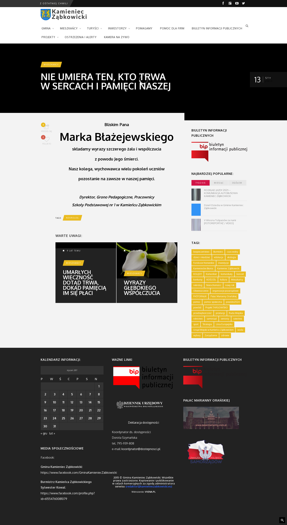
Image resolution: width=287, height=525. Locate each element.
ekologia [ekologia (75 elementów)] (231, 257)
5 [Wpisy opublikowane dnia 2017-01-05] (72, 394)
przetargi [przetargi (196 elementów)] (220, 313)
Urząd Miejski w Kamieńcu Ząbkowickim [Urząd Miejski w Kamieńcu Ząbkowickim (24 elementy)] (213, 329)
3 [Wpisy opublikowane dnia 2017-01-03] (54, 394)
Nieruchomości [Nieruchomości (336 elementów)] (213, 285)
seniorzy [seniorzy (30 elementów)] (225, 318)
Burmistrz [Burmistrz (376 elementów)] (218, 251)
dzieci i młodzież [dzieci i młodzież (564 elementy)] (201, 257)
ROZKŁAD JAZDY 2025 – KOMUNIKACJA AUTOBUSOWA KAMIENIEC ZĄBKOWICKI (221, 193)
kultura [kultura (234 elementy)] (223, 279)
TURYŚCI (93, 28)
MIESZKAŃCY (69, 28)
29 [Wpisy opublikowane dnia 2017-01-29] (99, 418)
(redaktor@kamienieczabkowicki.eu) (149, 486)
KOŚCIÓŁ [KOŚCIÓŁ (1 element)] (211, 279)
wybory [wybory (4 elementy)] (197, 335)
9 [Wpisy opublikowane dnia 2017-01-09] (45, 402)
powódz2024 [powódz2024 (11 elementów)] (233, 302)
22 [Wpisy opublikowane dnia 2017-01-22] (99, 410)
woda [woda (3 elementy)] (240, 329)
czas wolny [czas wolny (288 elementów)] (232, 251)
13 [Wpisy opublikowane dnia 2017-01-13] (81, 402)
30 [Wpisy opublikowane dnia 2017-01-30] (45, 426)
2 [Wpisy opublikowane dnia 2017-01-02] (45, 394)
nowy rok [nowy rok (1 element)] (229, 285)
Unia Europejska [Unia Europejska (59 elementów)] (224, 324)
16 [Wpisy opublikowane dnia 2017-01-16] (45, 410)
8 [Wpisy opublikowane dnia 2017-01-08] (99, 394)
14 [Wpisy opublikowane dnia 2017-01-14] (90, 402)
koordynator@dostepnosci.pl (141, 449)
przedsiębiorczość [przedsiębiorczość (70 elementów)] (202, 313)
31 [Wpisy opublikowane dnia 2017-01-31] (54, 426)
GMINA (46, 28)
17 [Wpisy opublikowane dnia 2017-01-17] (54, 410)
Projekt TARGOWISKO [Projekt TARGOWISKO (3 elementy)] (216, 307)
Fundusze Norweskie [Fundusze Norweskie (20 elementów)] (203, 262)
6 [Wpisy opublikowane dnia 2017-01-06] (81, 394)
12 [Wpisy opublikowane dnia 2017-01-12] (72, 402)
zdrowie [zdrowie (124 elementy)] (225, 335)
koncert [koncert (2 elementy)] (240, 274)
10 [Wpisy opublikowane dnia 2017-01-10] (54, 402)
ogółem (237, 183)
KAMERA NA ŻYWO (116, 37)
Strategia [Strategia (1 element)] (207, 324)
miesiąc (219, 183)
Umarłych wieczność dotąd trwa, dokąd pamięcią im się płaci (84, 282)
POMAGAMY (144, 28)
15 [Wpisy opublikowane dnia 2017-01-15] (99, 402)
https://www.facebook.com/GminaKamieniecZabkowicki (79, 472)
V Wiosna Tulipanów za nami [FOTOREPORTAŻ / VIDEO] (220, 222)
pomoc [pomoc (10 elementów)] (196, 302)
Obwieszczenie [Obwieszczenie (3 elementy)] (200, 290)
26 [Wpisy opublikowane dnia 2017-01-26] (72, 418)
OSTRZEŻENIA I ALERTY (81, 37)
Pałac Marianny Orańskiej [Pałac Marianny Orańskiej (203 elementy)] (224, 296)
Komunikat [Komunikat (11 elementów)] (211, 274)
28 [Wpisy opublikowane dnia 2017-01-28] (90, 418)
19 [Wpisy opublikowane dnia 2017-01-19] (72, 410)
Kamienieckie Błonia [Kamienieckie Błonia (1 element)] (203, 268)
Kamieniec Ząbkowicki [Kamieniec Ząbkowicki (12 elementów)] (228, 268)
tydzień (201, 183)
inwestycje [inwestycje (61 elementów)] (223, 262)
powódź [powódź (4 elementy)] (197, 307)
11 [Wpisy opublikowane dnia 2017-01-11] (63, 402)
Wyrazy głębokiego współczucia (142, 288)
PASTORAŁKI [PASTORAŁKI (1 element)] (199, 296)
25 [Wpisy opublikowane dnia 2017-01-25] (63, 418)
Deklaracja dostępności (143, 422)
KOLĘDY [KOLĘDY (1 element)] (197, 274)
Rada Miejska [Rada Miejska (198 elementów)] (236, 313)
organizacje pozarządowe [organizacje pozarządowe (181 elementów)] (225, 290)
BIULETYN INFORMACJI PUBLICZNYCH (217, 28)
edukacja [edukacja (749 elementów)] (218, 257)
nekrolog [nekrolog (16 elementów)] (197, 285)
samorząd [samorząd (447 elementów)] (212, 318)
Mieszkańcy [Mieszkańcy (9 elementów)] (237, 279)
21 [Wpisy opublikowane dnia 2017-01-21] (90, 410)
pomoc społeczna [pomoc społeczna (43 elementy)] (213, 302)
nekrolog (72, 218)
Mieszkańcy (51, 64)
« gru (44, 433)
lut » (52, 433)
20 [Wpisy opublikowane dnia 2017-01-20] (81, 410)
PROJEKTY (48, 37)
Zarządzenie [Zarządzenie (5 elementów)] (211, 335)
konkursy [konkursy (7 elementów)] (197, 279)
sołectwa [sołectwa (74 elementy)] (237, 318)
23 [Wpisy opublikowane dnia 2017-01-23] (45, 418)
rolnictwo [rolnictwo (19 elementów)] (198, 318)
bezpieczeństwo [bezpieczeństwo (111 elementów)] (201, 251)
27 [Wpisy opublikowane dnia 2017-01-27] (81, 418)
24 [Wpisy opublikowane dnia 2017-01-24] (54, 418)
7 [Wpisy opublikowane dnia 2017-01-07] (90, 394)
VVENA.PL (150, 491)
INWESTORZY (117, 28)
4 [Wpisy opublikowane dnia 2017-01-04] (63, 394)
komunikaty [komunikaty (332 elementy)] (226, 274)
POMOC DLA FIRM (172, 28)
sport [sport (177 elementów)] (196, 324)
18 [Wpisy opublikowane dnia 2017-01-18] (63, 410)
